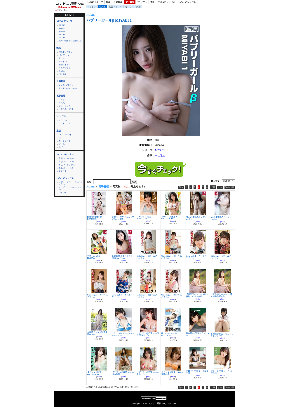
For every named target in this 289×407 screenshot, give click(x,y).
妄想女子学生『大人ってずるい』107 (123, 218)
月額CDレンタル (66, 161)
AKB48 (62, 25)
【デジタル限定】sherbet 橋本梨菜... (123, 373)
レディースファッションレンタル (71, 183)
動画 (108, 2)
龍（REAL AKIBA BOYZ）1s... (169, 334)
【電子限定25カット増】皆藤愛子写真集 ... (222, 295)
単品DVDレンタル (67, 165)
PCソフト (142, 2)
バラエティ (64, 74)
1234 (212, 187)
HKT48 (62, 34)
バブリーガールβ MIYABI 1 (109, 20)
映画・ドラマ (65, 64)
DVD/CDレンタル (166, 2)
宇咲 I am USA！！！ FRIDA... (96, 257)
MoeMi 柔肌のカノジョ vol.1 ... (221, 218)
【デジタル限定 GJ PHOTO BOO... (95, 373)
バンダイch (64, 55)
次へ (220, 187)
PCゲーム (63, 120)
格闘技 (62, 71)
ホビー (62, 147)
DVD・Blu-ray (65, 134)
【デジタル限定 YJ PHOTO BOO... (145, 217)
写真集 (102, 6)
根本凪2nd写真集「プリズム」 (197, 334)
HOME (90, 14)
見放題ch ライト (66, 85)
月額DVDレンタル (67, 158)
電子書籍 (130, 2)
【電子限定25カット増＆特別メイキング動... (197, 295)
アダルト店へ (62, 10)
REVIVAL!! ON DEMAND (70, 41)
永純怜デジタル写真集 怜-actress (97, 333)
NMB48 (62, 31)
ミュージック (65, 68)
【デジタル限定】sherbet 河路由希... (172, 373)
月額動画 (118, 2)
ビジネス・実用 (133, 6)
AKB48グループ (95, 2)
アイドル (63, 61)
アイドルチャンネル (68, 88)
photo (99, 221)
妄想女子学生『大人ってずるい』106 (222, 335)
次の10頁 (229, 187)
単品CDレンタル (66, 168)
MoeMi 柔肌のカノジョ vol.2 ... (196, 218)
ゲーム (62, 144)
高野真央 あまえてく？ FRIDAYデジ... (122, 257)
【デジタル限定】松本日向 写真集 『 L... (148, 334)
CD (60, 138)
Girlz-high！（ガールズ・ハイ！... (148, 257)
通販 (152, 2)
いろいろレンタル (187, 2)
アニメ (62, 58)
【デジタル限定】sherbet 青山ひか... (148, 373)
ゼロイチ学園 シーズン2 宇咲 (197, 372)
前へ (181, 187)
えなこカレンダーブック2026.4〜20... (123, 334)
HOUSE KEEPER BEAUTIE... (94, 218)
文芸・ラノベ (115, 6)
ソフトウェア (65, 123)
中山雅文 (160, 155)
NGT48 (62, 37)
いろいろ (63, 192)
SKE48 (62, 28)
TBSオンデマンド (66, 52)
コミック (91, 6)
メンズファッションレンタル (71, 188)
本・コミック (65, 141)
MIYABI (159, 150)
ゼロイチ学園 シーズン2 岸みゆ (221, 372)
